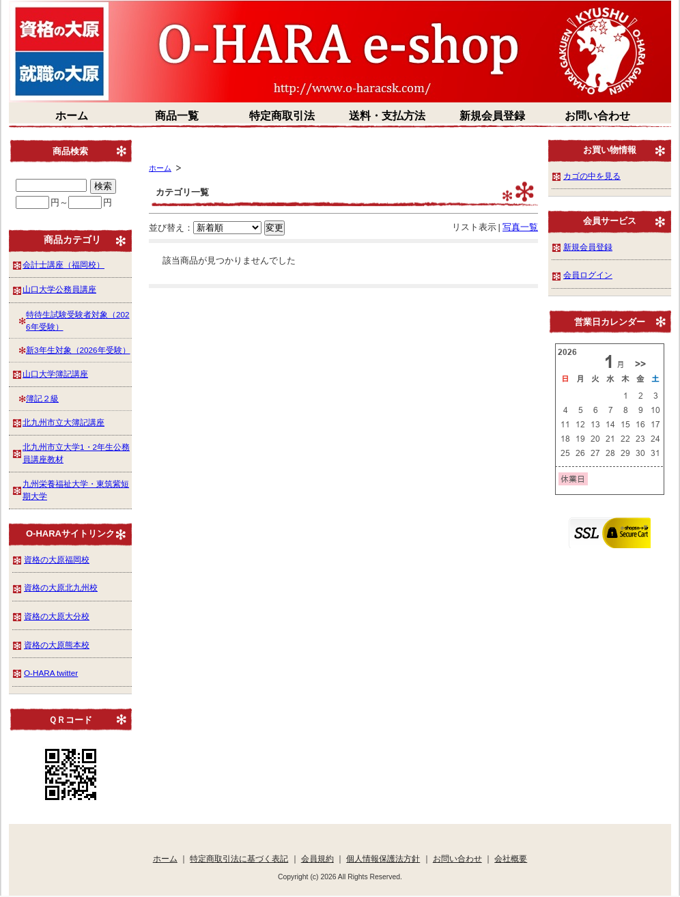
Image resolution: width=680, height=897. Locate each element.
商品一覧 (177, 116)
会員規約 (317, 858)
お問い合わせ (597, 116)
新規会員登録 (492, 116)
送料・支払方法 (387, 116)
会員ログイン (587, 274)
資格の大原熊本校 (56, 644)
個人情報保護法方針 (383, 858)
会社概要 (510, 858)
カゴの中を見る (592, 175)
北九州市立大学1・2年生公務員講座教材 (76, 453)
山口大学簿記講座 (55, 373)
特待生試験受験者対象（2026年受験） (78, 320)
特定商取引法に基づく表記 (239, 858)
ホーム (71, 116)
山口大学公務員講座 (59, 289)
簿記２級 (42, 398)
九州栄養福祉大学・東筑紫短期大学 (76, 489)
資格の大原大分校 (56, 616)
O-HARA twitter (51, 672)
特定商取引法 (282, 116)
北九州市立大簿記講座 (63, 422)
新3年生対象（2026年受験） (78, 349)
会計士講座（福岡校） (63, 264)
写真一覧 (520, 227)
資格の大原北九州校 (61, 587)
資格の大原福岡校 (56, 559)
